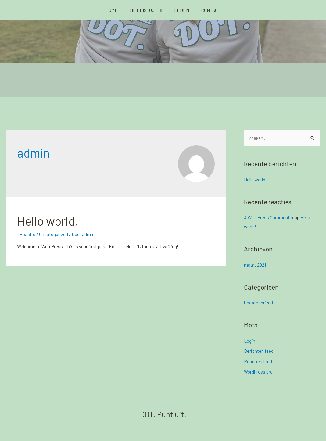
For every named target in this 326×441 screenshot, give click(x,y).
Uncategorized (53, 234)
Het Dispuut (146, 10)
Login (249, 341)
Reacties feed (258, 361)
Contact (210, 10)
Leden (181, 10)
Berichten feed (259, 351)
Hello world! (48, 220)
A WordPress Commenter (269, 217)
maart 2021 (255, 265)
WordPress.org (258, 371)
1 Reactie (26, 234)
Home (112, 10)
